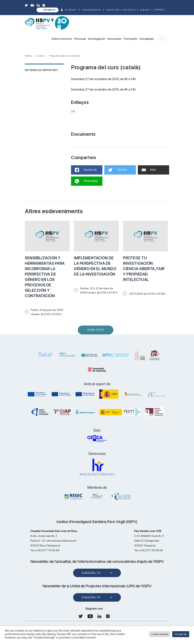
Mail (149, 169)
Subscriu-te (91, 572)
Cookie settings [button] (159, 634)
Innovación (114, 39)
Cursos (40, 55)
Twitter (117, 170)
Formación (130, 39)
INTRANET (71, 10)
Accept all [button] (180, 634)
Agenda (145, 10)
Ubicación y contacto (120, 10)
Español (159, 9)
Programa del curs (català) (64, 55)
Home (28, 55)
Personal (80, 39)
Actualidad (147, 39)
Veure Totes (96, 331)
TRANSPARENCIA (91, 10)
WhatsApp (86, 181)
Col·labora (49, 9)
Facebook (86, 170)
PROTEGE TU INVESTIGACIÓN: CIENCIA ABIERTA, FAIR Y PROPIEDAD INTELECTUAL (144, 269)
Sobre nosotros (61, 39)
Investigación (96, 39)
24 (73, 111)
